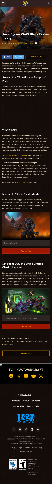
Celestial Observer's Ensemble (17, 155)
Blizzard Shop (20, 182)
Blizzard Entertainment (26, 43)
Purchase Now (26, 251)
